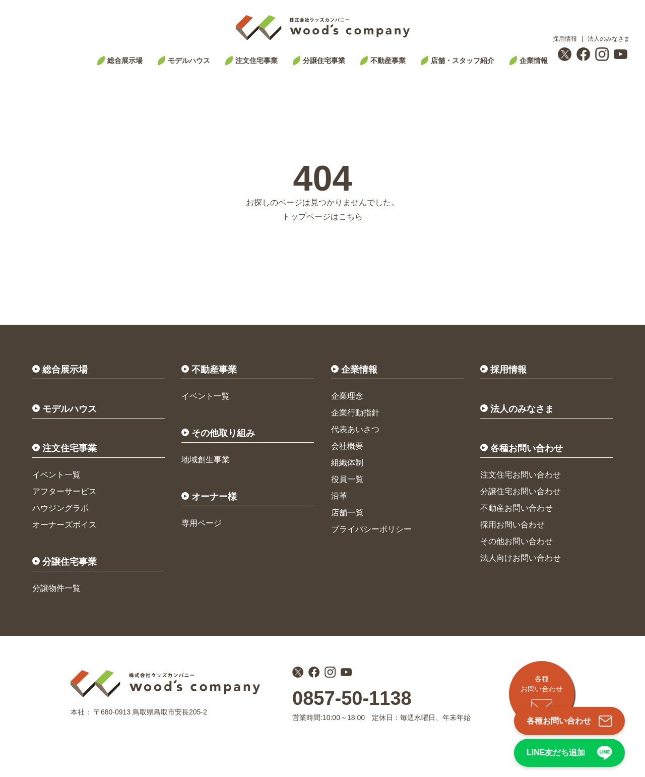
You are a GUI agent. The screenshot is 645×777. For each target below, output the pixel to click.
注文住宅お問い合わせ (520, 474)
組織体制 (347, 462)
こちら (351, 216)
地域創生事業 (205, 459)
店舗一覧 (347, 512)
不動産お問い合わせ (516, 508)
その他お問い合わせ (516, 541)
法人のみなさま (609, 39)
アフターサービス (64, 491)
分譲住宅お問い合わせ (520, 491)
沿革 (339, 496)
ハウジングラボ (60, 508)
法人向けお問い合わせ (520, 558)
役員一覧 (347, 479)
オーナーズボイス (64, 524)
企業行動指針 (355, 412)
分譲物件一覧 (56, 588)
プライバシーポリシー (371, 529)
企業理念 (347, 396)
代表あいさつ (355, 429)
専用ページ (201, 523)
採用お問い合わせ (512, 524)
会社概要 (347, 446)
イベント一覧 (56, 474)
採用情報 (565, 39)
